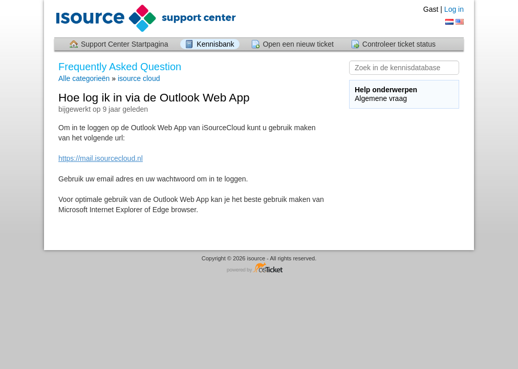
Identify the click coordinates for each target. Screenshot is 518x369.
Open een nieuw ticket (298, 44)
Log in (454, 9)
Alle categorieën (84, 78)
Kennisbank (215, 44)
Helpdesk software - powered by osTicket (259, 268)
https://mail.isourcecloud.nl (100, 158)
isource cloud (139, 78)
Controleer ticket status (399, 44)
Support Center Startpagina (124, 44)
